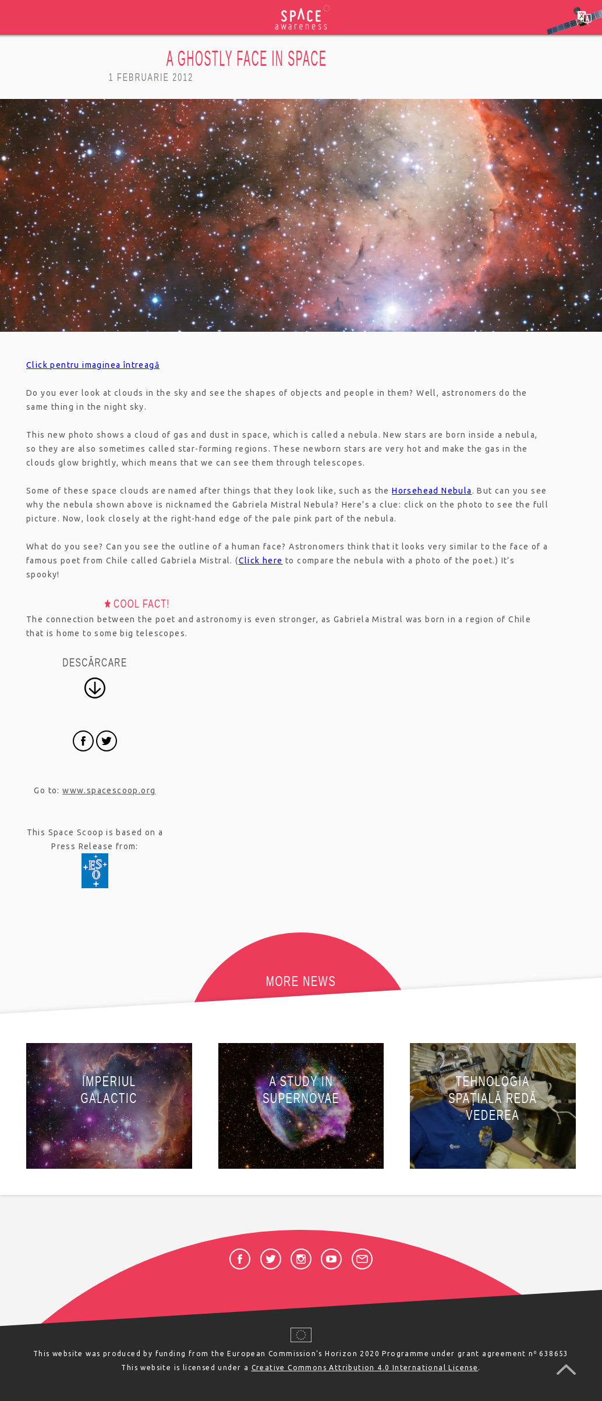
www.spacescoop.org (108, 790)
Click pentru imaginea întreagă (93, 365)
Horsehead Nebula (432, 490)
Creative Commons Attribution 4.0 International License (365, 1367)
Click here (261, 560)
